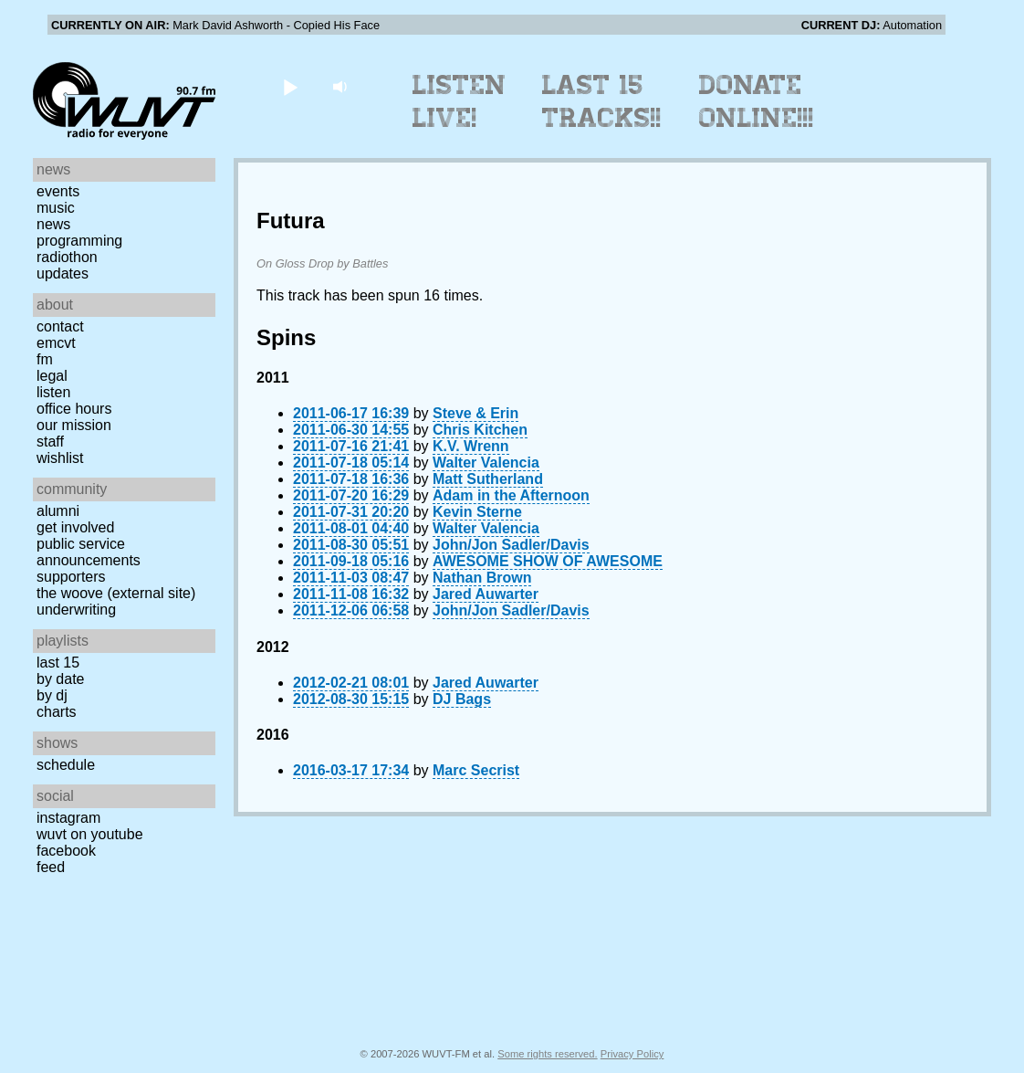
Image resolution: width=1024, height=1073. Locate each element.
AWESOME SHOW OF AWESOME (548, 561)
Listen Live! (460, 101)
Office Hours (74, 408)
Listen (53, 392)
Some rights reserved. (547, 1053)
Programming (79, 240)
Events (58, 191)
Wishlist (60, 458)
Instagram (68, 818)
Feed (51, 867)
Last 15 (58, 662)
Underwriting (76, 609)
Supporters (71, 576)
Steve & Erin (475, 413)
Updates (63, 273)
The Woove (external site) (116, 593)
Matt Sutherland (488, 479)
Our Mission (74, 425)
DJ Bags (462, 699)
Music (56, 208)
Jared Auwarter (485, 594)
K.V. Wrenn (471, 446)
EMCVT (56, 343)
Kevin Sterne (477, 512)
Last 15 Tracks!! (602, 101)
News (53, 224)
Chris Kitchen (480, 429)
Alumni (58, 511)
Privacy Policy (632, 1053)
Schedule (66, 765)
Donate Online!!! (756, 101)
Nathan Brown (482, 577)
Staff (50, 441)
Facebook (66, 850)
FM (45, 359)
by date (60, 679)
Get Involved (75, 527)
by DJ (52, 695)
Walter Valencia (486, 462)
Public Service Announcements (89, 552)
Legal (52, 376)
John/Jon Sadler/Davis (511, 544)
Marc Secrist (476, 770)
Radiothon (67, 257)
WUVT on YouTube (90, 834)
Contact (60, 326)
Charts (57, 712)
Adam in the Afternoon (511, 495)
